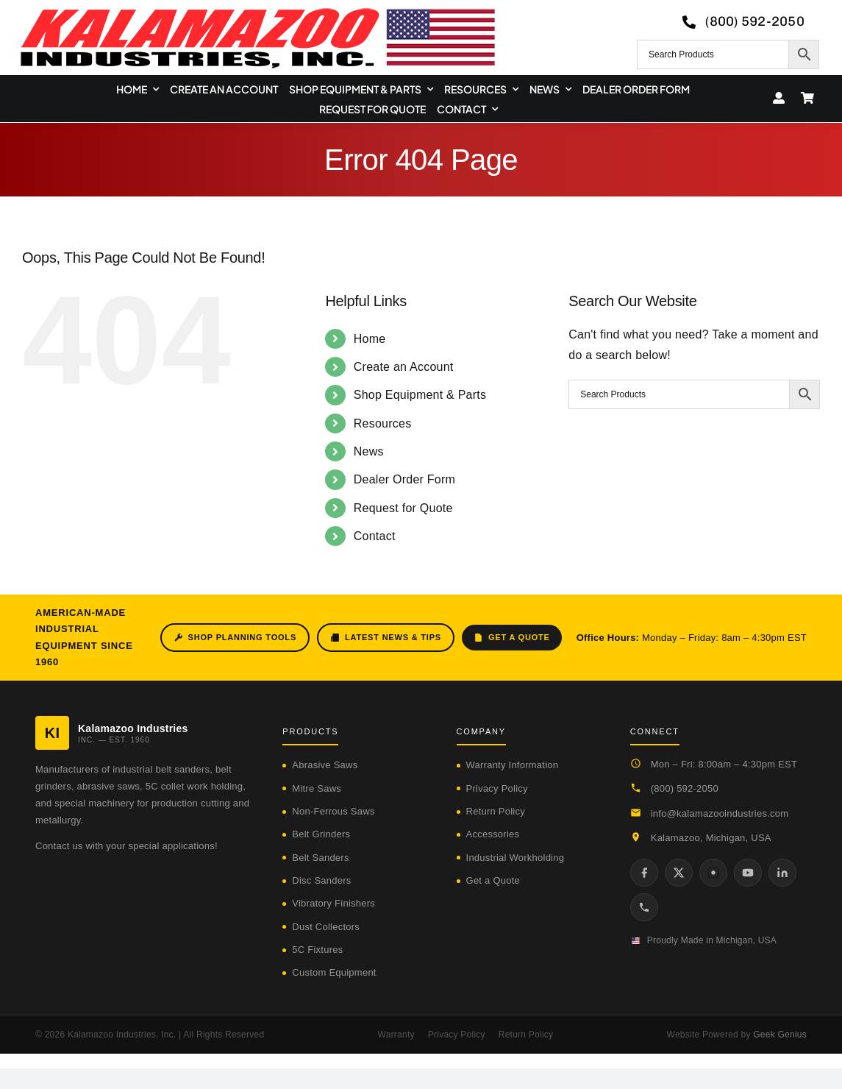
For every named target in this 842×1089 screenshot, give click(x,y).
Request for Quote (403, 508)
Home (370, 339)
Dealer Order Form (404, 479)
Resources (383, 423)
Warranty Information (512, 764)
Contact (375, 536)
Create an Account (404, 367)
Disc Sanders (321, 880)
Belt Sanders (320, 857)
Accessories (493, 834)
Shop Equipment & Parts (420, 395)
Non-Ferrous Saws (333, 811)
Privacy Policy (497, 788)
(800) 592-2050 (684, 788)
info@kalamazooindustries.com (720, 813)
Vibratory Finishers (333, 903)
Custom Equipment (334, 972)
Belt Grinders (321, 834)
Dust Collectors (326, 926)
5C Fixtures (317, 949)
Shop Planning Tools (235, 637)
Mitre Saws (316, 788)
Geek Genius (780, 1034)
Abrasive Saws (324, 764)
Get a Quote (512, 637)
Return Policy (495, 811)
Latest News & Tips (385, 637)
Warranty (396, 1034)
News (369, 451)
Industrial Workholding (515, 857)
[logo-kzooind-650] (257, 13)
